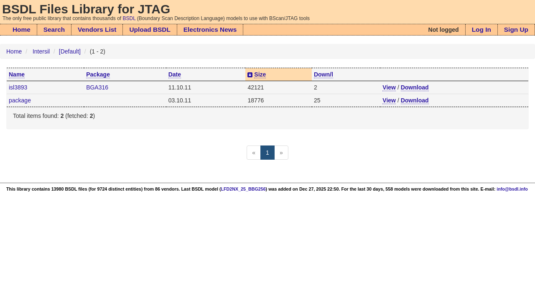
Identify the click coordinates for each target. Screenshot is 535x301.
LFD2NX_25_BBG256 (243, 188)
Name (17, 74)
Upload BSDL (149, 29)
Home (22, 29)
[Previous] (254, 152)
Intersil (41, 51)
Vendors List (97, 29)
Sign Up (516, 29)
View (389, 87)
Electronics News (210, 29)
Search (54, 29)
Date (174, 74)
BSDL (129, 18)
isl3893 (18, 87)
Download (415, 87)
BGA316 (97, 87)
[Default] (70, 51)
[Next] (281, 152)
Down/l (323, 74)
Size (260, 74)
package (20, 100)
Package (98, 74)
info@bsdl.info (512, 188)
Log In (481, 29)
